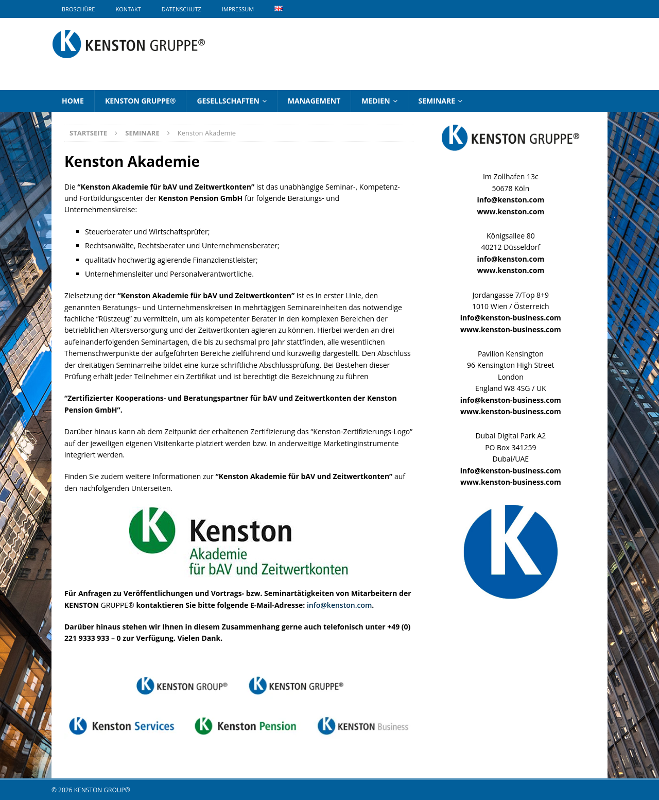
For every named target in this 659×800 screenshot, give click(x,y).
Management (314, 101)
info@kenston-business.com (510, 317)
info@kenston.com (339, 605)
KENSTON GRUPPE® (140, 101)
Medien (375, 101)
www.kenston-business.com (510, 329)
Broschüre (78, 9)
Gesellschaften (228, 101)
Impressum (238, 9)
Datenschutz (181, 9)
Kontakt (128, 9)
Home (73, 101)
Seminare (437, 101)
